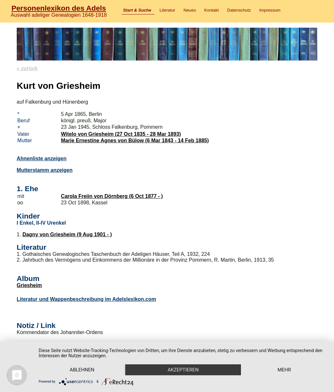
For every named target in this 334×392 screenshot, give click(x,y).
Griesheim (29, 285)
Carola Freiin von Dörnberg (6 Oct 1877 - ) (112, 196)
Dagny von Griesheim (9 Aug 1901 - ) (67, 234)
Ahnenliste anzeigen (42, 158)
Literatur (167, 10)
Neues (190, 10)
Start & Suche (137, 10)
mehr (284, 370)
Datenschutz (239, 10)
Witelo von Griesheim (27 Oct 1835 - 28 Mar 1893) (121, 134)
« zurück (27, 68)
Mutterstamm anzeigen (44, 170)
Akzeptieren (182, 370)
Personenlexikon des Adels (58, 8)
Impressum (270, 10)
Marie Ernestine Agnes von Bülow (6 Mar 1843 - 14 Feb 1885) (135, 140)
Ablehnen (82, 370)
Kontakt (211, 10)
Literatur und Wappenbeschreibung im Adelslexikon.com (86, 299)
